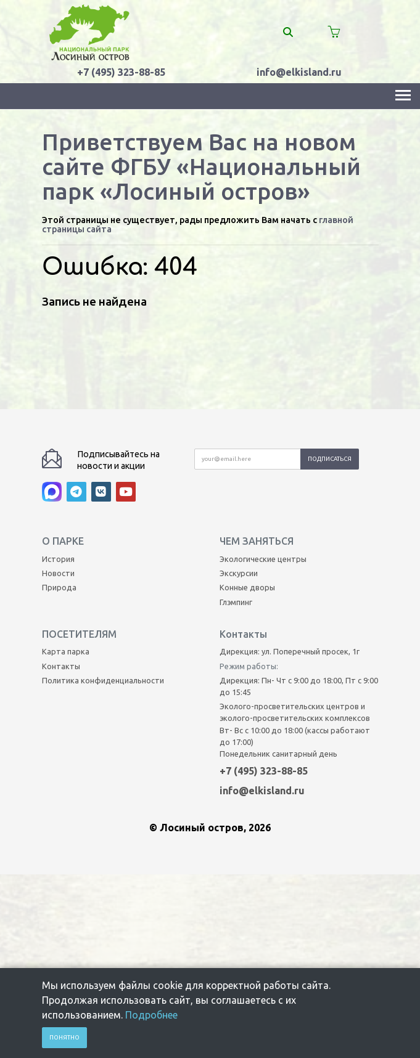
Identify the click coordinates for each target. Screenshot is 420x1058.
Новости (58, 496)
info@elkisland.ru (299, 72)
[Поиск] (295, 32)
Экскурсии (239, 496)
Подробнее (151, 1014)
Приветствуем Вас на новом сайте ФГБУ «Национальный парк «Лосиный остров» (201, 166)
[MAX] (54, 417)
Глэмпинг (236, 525)
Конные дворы (247, 511)
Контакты (61, 589)
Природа (59, 511)
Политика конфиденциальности (103, 603)
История (58, 482)
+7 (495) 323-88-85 (121, 72)
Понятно (64, 1037)
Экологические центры (263, 482)
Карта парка (65, 575)
